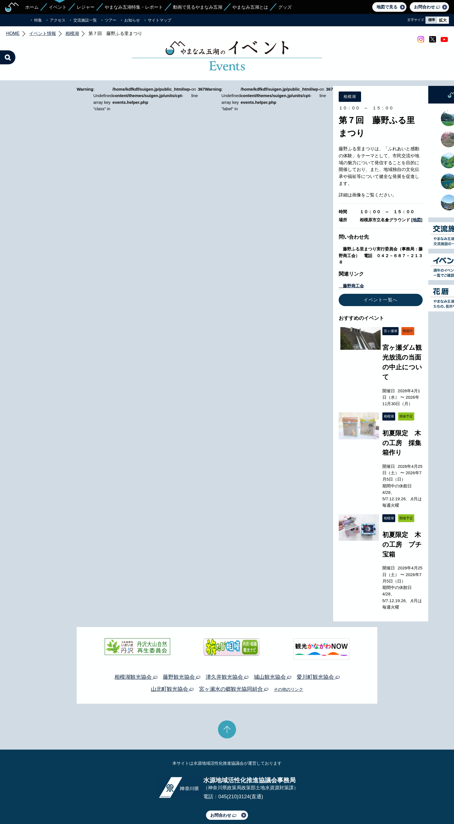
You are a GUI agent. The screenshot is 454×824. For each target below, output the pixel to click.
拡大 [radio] (443, 20)
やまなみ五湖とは (250, 7)
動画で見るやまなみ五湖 (197, 7)
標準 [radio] (431, 20)
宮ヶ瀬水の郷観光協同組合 (233, 689)
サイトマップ (159, 20)
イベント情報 (42, 33)
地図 (417, 219)
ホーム (32, 7)
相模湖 (72, 33)
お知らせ (132, 20)
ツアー (110, 20)
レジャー (86, 7)
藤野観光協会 (181, 677)
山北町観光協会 (172, 689)
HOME (13, 33)
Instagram (420, 39)
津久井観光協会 (227, 677)
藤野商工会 (351, 285)
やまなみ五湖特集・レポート (134, 7)
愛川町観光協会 (318, 677)
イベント (58, 7)
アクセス (57, 20)
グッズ (285, 7)
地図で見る (386, 6)
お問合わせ (427, 6)
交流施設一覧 (85, 20)
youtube (444, 39)
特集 (38, 20)
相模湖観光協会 (135, 677)
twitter (432, 39)
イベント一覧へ (380, 299)
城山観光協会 (272, 677)
